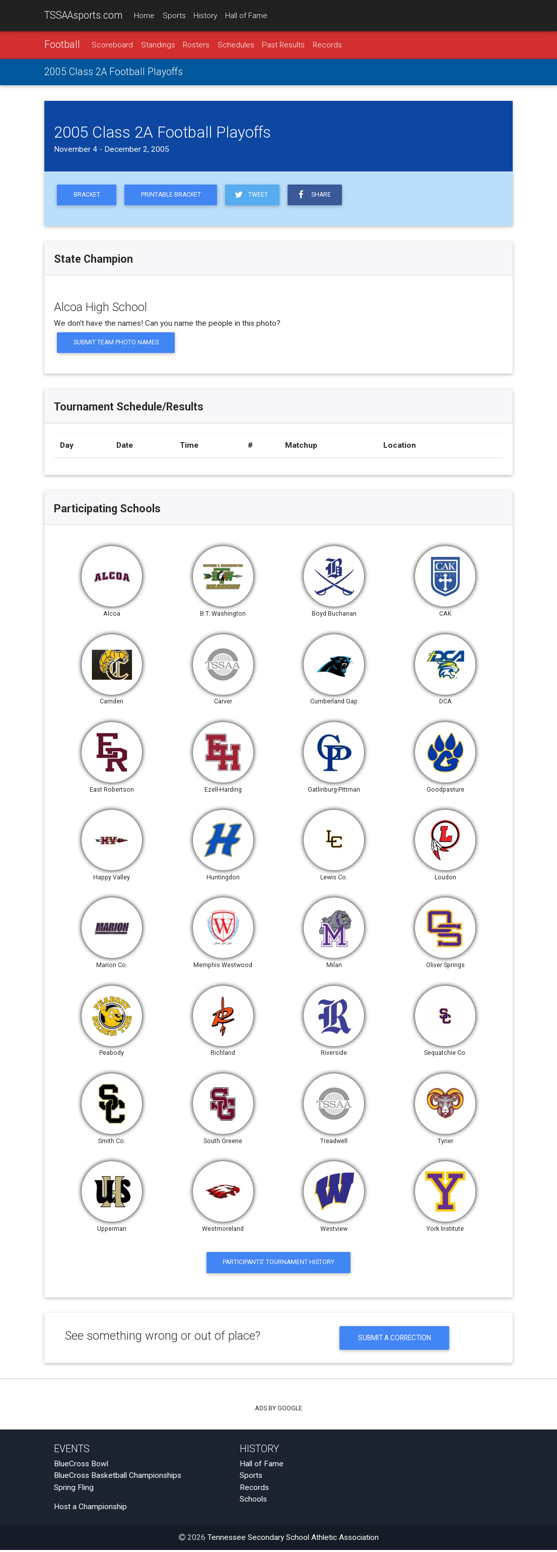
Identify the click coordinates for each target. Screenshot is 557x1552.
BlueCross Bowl (81, 1465)
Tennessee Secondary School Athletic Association (293, 1539)
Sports (174, 15)
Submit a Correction (394, 1339)
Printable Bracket (173, 195)
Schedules (236, 44)
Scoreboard (112, 44)
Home (144, 15)
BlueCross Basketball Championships (117, 1477)
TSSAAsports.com (83, 15)
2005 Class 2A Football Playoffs (113, 72)
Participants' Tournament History (278, 1264)
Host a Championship (90, 1508)
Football (62, 44)
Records (327, 44)
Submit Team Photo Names (117, 343)
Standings (158, 44)
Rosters (196, 44)
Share (317, 195)
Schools (253, 1501)
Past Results (283, 44)
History (205, 15)
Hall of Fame (246, 15)
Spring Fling (74, 1489)
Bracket (87, 195)
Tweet (254, 195)
